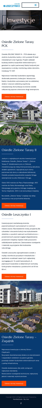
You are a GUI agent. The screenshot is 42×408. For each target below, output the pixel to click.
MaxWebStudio (17, 399)
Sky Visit (26, 399)
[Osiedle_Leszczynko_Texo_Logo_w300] (11, 4)
